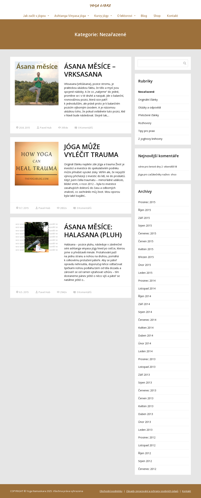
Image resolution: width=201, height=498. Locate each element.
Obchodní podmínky (111, 491)
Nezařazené (146, 91)
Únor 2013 (144, 422)
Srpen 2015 (145, 225)
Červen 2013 (145, 398)
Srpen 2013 (145, 382)
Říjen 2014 (144, 296)
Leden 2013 (145, 429)
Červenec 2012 (147, 469)
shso (173, 174)
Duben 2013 (145, 414)
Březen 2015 (146, 257)
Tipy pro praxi (146, 131)
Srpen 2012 (145, 461)
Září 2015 (144, 218)
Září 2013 (144, 374)
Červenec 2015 (147, 233)
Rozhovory (144, 123)
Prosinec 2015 (146, 202)
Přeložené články (148, 115)
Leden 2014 (145, 351)
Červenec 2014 (147, 320)
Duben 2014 (145, 335)
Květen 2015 (145, 249)
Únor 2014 (144, 343)
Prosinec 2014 (146, 280)
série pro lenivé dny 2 (150, 166)
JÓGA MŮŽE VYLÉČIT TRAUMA (91, 150)
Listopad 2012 (146, 445)
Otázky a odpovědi (149, 107)
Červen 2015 (145, 241)
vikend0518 (170, 166)
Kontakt (172, 15)
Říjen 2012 (144, 453)
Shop (157, 15)
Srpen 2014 (145, 312)
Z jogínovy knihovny (150, 139)
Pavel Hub (44, 127)
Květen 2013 (145, 406)
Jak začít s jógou (34, 15)
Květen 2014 (145, 327)
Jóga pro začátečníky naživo (154, 174)
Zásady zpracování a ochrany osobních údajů (152, 491)
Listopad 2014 (146, 288)
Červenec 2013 (147, 390)
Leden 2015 (145, 272)
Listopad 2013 (146, 367)
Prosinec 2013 (146, 359)
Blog (144, 15)
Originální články (148, 99)
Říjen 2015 (144, 210)
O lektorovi (124, 15)
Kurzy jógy (101, 15)
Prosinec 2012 (146, 437)
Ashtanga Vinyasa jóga (70, 15)
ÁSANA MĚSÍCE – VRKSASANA (90, 70)
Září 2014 (144, 304)
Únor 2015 (144, 265)
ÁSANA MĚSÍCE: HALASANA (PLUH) (93, 230)
